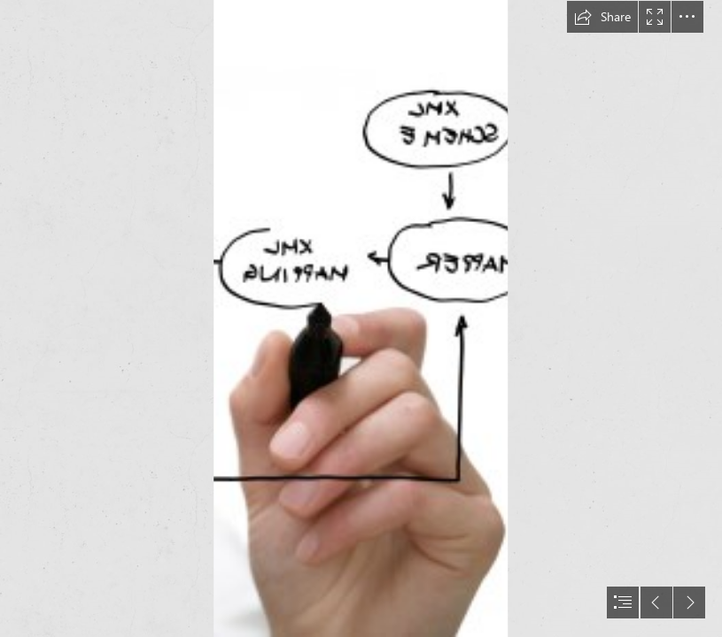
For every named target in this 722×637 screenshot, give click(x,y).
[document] (361, 318)
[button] (602, 17)
